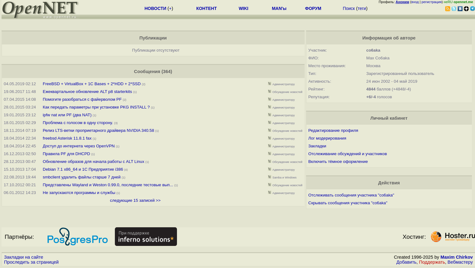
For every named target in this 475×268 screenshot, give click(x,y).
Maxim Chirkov (457, 257)
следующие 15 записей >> (135, 200)
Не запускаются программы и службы (79, 192)
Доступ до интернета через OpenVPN (79, 146)
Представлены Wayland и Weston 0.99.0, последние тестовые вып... (108, 185)
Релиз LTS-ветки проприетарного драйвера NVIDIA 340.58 (98, 130)
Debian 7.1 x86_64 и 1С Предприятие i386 (83, 169)
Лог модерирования (327, 138)
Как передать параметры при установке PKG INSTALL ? (96, 107)
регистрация (432, 2)
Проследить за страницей (31, 262)
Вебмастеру (460, 262)
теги (362, 8)
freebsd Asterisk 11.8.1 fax (67, 138)
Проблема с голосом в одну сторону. (78, 122)
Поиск (349, 8)
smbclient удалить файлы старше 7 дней (82, 177)
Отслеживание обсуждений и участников (347, 153)
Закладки (317, 146)
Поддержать (432, 262)
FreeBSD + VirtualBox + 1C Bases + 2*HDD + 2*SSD (92, 83)
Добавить (406, 262)
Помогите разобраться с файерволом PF (82, 99)
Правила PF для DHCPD (66, 153)
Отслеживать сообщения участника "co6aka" (351, 195)
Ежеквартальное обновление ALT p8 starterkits (87, 91)
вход (415, 2)
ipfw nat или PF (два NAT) (67, 115)
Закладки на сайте (23, 257)
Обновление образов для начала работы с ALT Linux (93, 161)
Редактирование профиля (333, 130)
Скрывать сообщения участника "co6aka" (347, 203)
